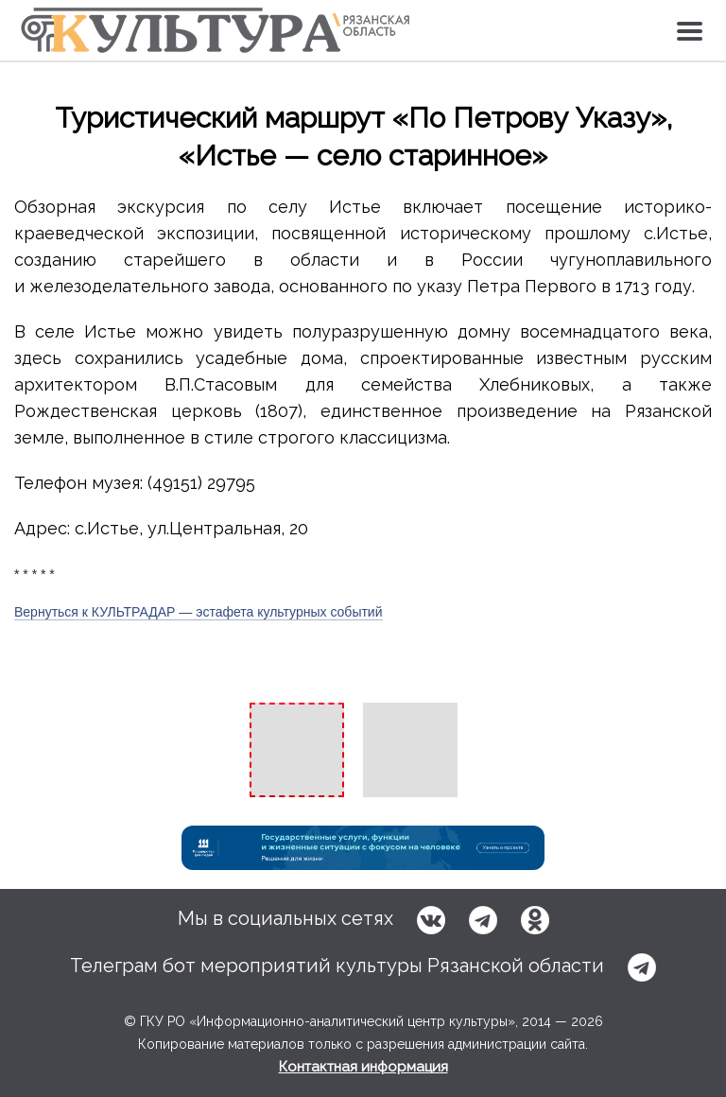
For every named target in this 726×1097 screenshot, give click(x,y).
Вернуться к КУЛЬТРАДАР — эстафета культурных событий (198, 611)
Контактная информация (363, 1066)
